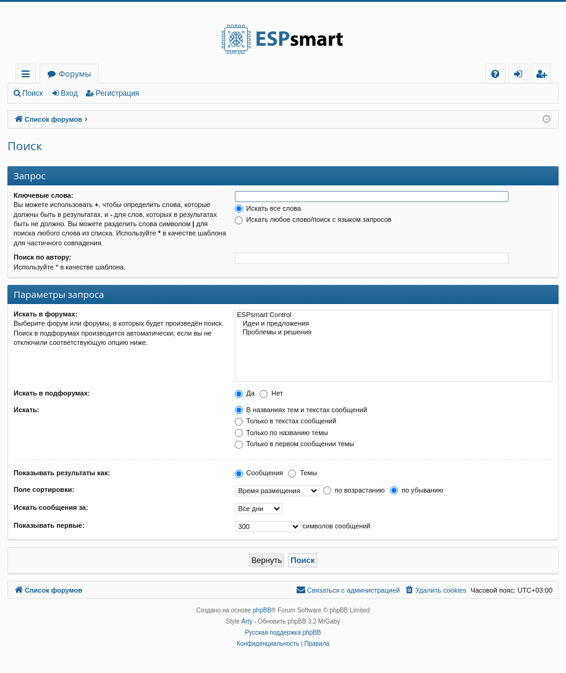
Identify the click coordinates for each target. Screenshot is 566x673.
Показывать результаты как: (62, 472)
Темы (302, 472)
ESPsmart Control (393, 315)
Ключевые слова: (44, 195)
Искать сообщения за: (51, 507)
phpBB (262, 610)
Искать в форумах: (45, 314)
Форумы (75, 73)
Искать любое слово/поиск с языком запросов (313, 219)
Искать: (26, 409)
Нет (271, 393)
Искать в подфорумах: (52, 393)
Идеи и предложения (393, 324)
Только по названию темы (281, 432)
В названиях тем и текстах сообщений (301, 409)
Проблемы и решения (393, 332)
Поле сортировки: (44, 489)
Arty (247, 621)
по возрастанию (354, 490)
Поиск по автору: (42, 257)
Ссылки (28, 75)
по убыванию (416, 490)
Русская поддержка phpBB (283, 632)
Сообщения (259, 472)
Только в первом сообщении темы (295, 443)
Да (245, 393)
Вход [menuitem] (520, 75)
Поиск (32, 93)
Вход (69, 93)
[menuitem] (495, 73)
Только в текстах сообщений (286, 421)
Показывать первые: (49, 525)
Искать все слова (268, 208)
